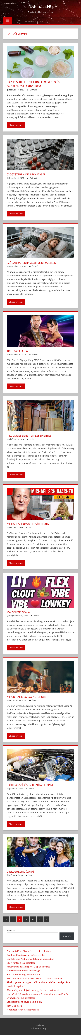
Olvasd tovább (15, 125)
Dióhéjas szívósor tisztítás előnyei (32, 785)
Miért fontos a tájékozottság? (21, 962)
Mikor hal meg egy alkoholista (29, 697)
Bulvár (35, 354)
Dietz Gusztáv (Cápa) (21, 871)
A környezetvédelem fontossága (23, 970)
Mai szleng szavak (20, 612)
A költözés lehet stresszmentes (30, 435)
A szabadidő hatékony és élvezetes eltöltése (29, 951)
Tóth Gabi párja (18, 351)
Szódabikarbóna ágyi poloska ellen (33, 263)
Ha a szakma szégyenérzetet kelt (23, 974)
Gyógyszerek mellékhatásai (27, 174)
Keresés (11, 930)
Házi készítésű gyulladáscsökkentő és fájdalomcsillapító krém (34, 84)
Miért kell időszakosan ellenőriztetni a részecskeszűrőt (35, 978)
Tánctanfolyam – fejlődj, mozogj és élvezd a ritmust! (33, 990)
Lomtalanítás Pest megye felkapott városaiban (30, 958)
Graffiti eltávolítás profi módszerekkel (26, 954)
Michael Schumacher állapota (29, 524)
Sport (31, 527)
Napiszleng (41, 6)
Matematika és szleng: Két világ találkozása (28, 966)
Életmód (33, 90)
